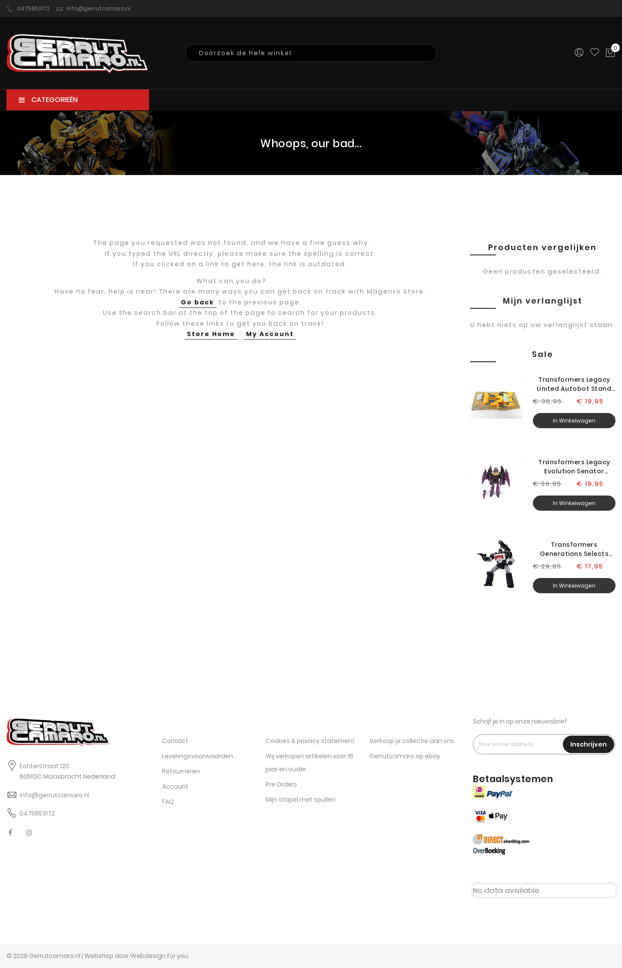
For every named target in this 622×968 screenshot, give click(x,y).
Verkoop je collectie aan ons (412, 741)
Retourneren (181, 771)
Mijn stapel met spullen (301, 799)
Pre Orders (281, 784)
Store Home (211, 334)
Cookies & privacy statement (310, 741)
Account (175, 786)
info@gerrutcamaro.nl (93, 9)
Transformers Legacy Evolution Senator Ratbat (574, 467)
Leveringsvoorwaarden (197, 756)
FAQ (168, 801)
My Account (270, 334)
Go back (197, 302)
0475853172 (28, 9)
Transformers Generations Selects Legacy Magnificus (574, 549)
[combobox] (311, 53)
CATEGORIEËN (48, 100)
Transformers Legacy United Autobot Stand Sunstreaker (574, 384)
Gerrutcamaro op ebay (404, 756)
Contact (175, 741)
